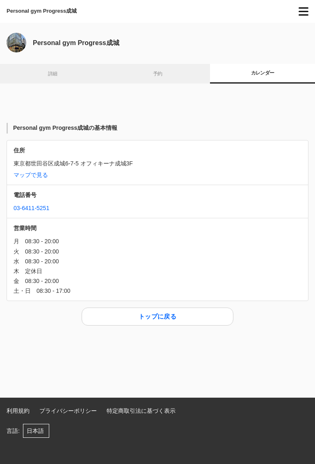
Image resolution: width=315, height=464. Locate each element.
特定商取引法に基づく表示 (141, 410)
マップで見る (31, 175)
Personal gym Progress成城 (42, 11)
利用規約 (18, 410)
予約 (157, 74)
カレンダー (262, 73)
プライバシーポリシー (68, 410)
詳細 (52, 74)
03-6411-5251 (31, 208)
